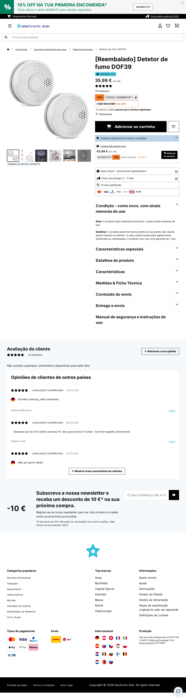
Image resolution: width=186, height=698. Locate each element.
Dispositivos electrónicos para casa (56, 49)
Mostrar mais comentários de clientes (97, 477)
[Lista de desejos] (168, 26)
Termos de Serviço (148, 648)
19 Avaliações (102, 91)
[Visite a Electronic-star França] (118, 643)
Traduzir (171, 417)
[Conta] (160, 26)
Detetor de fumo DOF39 (126, 49)
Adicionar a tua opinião (157, 357)
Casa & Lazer (23, 49)
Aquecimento (15, 594)
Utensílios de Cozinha (21, 611)
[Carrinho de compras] (176, 26)
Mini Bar (12, 606)
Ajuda (143, 589)
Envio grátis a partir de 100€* (162, 16)
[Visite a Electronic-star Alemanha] (97, 643)
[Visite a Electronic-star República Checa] (111, 651)
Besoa (99, 606)
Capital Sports (104, 594)
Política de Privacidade (161, 645)
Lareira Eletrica (17, 600)
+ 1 (84, 155)
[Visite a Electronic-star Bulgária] (111, 659)
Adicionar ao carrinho (131, 126)
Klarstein (100, 600)
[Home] (11, 49)
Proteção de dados (19, 690)
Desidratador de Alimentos (24, 617)
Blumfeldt (101, 589)
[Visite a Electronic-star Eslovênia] (111, 667)
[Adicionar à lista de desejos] (173, 126)
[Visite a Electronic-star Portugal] (104, 667)
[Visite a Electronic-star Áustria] (104, 643)
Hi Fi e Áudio (15, 622)
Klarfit (99, 611)
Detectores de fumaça (94, 49)
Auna (98, 583)
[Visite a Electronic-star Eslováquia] (104, 651)
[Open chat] (178, 691)
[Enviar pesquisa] (6, 37)
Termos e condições (51, 690)
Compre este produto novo (115, 146)
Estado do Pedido (151, 600)
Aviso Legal (77, 690)
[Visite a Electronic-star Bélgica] (125, 659)
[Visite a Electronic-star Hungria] (118, 651)
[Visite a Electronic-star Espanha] (97, 651)
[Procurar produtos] (93, 37)
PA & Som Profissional (21, 583)
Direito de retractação (153, 606)
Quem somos (147, 583)
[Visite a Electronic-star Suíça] (111, 643)
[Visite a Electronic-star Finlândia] (118, 659)
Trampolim (14, 589)
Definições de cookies (153, 621)
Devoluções (147, 594)
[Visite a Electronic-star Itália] (125, 643)
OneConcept (103, 617)
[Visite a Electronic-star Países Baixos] (97, 667)
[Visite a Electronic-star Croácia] (97, 659)
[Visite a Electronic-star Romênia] (104, 659)
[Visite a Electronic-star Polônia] (125, 651)
